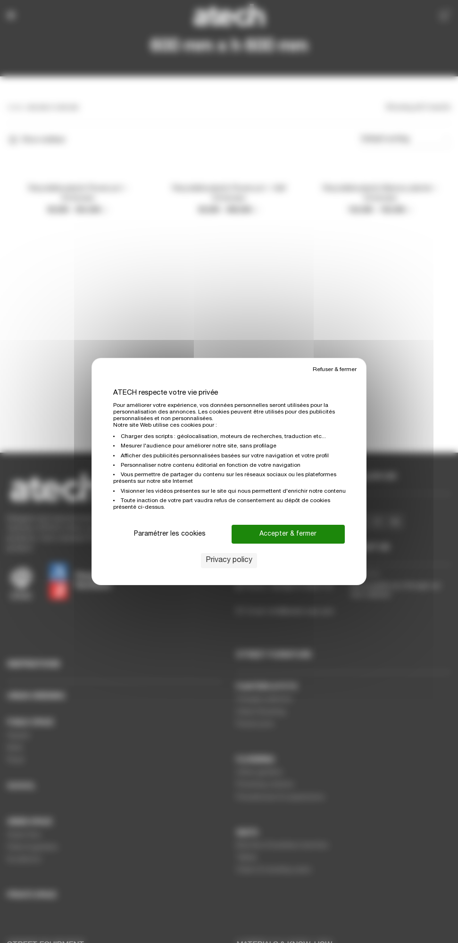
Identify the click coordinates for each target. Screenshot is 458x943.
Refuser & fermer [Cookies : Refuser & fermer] (335, 369)
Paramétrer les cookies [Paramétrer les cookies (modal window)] (170, 534)
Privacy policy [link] (229, 560)
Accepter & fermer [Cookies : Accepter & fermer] (287, 534)
